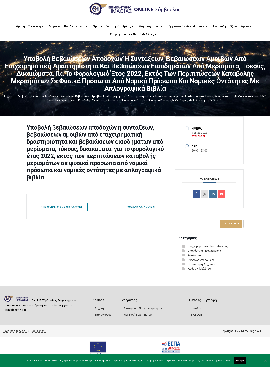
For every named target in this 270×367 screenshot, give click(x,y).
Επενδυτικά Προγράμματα (204, 250)
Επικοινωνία (103, 314)
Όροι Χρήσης (38, 331)
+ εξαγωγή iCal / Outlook (140, 206)
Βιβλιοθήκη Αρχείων (201, 264)
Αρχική (8, 96)
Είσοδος (196, 308)
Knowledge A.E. (251, 331)
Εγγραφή (196, 314)
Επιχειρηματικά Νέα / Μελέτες (133, 34)
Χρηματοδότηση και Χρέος (113, 26)
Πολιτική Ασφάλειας (15, 331)
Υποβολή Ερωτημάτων (137, 314)
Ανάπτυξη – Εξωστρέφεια (232, 26)
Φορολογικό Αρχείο (201, 259)
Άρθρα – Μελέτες (199, 268)
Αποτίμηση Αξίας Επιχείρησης (143, 308)
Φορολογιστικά (151, 26)
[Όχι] (265, 362)
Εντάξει (240, 360)
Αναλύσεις (195, 255)
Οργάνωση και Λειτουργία (68, 26)
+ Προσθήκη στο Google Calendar (61, 206)
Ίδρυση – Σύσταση (29, 26)
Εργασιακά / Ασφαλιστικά (187, 26)
